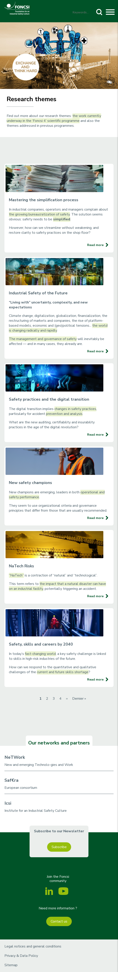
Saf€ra (11, 780)
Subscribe (59, 847)
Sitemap (11, 965)
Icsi (7, 803)
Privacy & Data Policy (21, 955)
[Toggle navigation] (110, 12)
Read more (95, 245)
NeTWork (14, 757)
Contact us (59, 921)
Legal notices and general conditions (32, 946)
